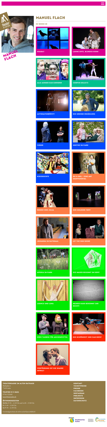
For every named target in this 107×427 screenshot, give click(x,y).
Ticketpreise (80, 386)
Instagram (79, 393)
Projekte (78, 396)
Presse (77, 388)
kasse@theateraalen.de (9, 397)
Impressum (79, 398)
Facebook (79, 391)
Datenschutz (80, 401)
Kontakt (78, 383)
